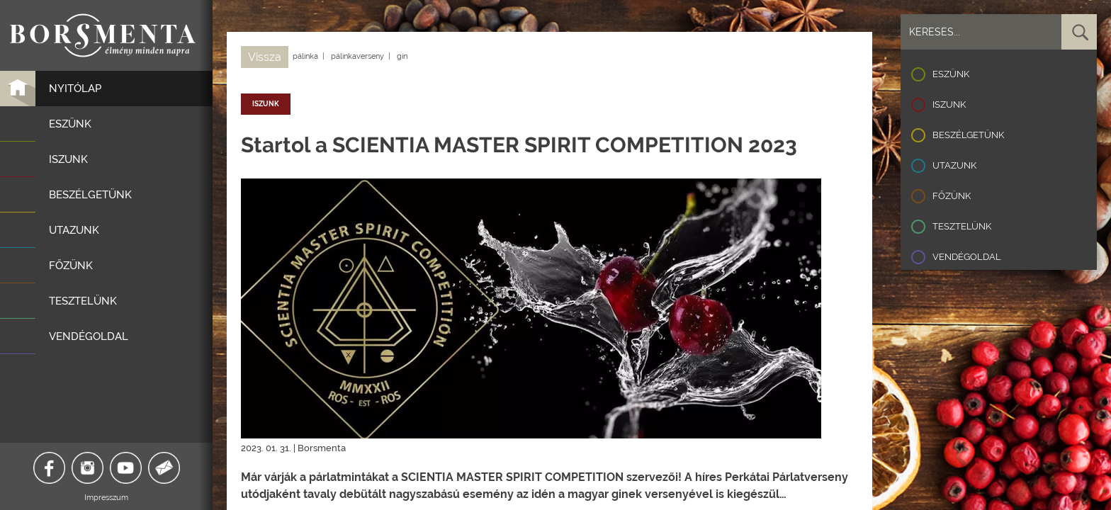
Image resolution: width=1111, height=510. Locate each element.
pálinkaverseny (357, 56)
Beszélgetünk (968, 135)
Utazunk (954, 165)
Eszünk (950, 74)
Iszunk (949, 104)
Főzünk (951, 196)
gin (402, 56)
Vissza (264, 57)
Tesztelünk (961, 226)
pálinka (305, 56)
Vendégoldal (966, 256)
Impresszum (106, 497)
